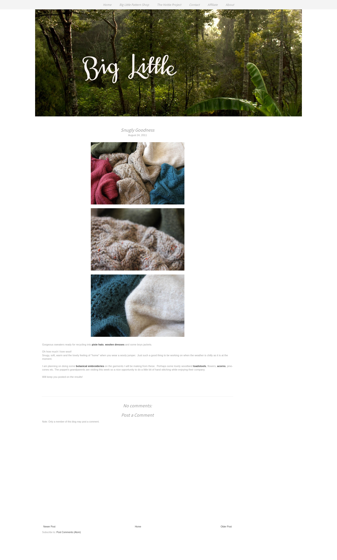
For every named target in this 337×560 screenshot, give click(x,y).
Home (107, 5)
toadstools (199, 366)
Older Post (226, 526)
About (230, 5)
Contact (194, 5)
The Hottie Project (169, 5)
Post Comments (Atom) (68, 532)
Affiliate (213, 5)
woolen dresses (115, 344)
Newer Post (49, 526)
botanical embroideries (90, 366)
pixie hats (98, 344)
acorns (221, 366)
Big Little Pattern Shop (134, 5)
